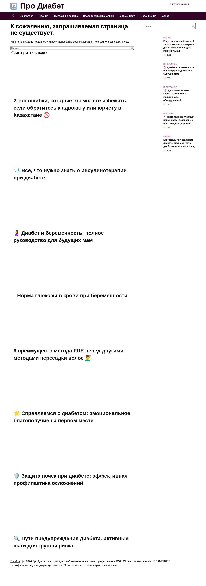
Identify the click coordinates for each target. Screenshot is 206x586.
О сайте (15, 560)
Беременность (127, 16)
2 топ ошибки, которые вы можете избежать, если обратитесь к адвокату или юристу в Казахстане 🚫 (71, 108)
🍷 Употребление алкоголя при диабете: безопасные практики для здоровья (178, 120)
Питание (43, 16)
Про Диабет (42, 6)
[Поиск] (132, 48)
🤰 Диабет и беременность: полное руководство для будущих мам (179, 70)
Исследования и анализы (98, 16)
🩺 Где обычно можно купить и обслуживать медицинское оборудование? (176, 95)
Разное (165, 16)
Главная (14, 16)
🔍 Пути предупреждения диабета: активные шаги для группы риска (71, 541)
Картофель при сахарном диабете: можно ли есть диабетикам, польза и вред (179, 143)
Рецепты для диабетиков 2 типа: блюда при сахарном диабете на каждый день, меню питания (178, 46)
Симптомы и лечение (65, 16)
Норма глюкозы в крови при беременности (72, 295)
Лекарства (26, 16)
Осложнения (148, 16)
